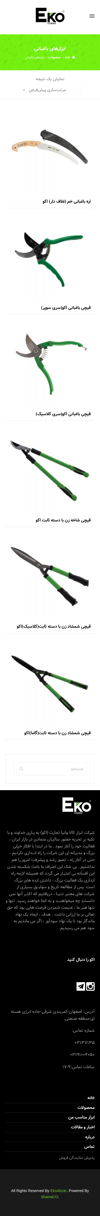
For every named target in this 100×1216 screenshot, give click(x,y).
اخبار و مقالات (83, 1127)
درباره (90, 1137)
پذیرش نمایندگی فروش (77, 1157)
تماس (89, 1146)
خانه (91, 1097)
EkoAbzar (58, 1191)
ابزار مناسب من (81, 1117)
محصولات (54, 57)
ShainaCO (49, 1197)
